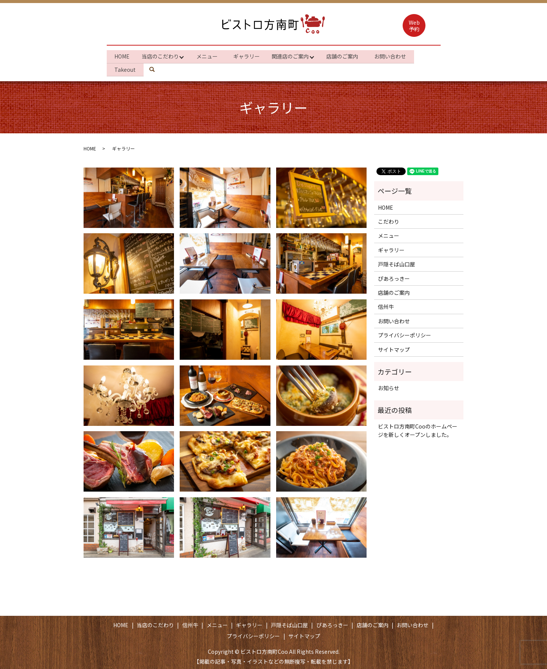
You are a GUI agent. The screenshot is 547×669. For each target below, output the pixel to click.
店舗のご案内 (348, 55)
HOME (122, 55)
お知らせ (388, 385)
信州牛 (386, 304)
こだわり (388, 219)
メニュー (209, 55)
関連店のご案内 (294, 55)
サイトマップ (394, 347)
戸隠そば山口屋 (396, 262)
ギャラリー (250, 55)
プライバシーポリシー (404, 333)
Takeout (125, 67)
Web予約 (414, 26)
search (157, 67)
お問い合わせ (397, 55)
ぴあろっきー (394, 276)
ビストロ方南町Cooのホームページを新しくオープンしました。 (417, 428)
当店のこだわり (161, 55)
